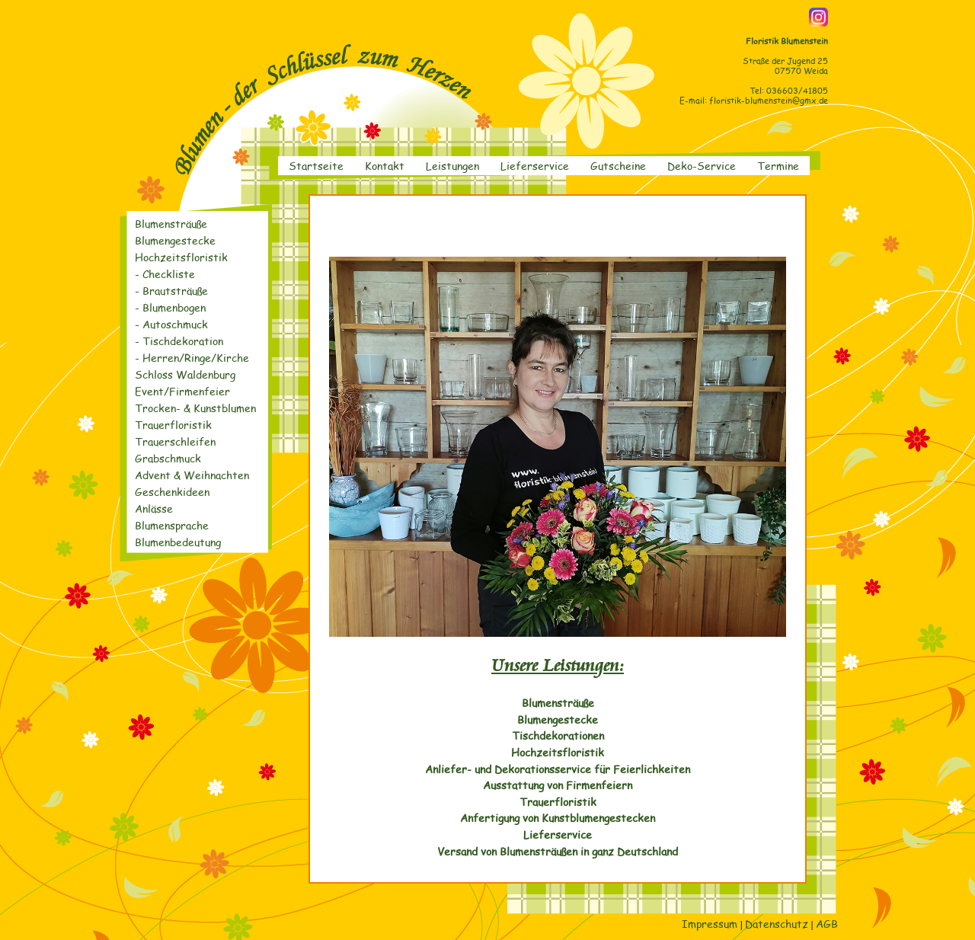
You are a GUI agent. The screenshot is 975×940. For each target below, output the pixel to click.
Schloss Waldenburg (185, 374)
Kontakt (384, 165)
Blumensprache (172, 525)
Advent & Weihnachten (192, 475)
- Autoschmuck (171, 324)
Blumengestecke (175, 240)
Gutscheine (618, 165)
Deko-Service (701, 165)
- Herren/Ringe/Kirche (192, 357)
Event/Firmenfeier (182, 391)
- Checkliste (165, 274)
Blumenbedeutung (178, 542)
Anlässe (154, 508)
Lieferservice (534, 165)
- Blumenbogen (170, 307)
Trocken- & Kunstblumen (195, 408)
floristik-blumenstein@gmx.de (768, 100)
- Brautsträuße (171, 290)
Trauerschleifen (175, 441)
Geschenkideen (172, 491)
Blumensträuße (171, 223)
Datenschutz (776, 923)
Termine (778, 165)
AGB (827, 923)
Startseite (316, 165)
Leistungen (452, 165)
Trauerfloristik (173, 424)
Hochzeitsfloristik (181, 257)
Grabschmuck (168, 458)
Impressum (709, 923)
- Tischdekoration (179, 341)
